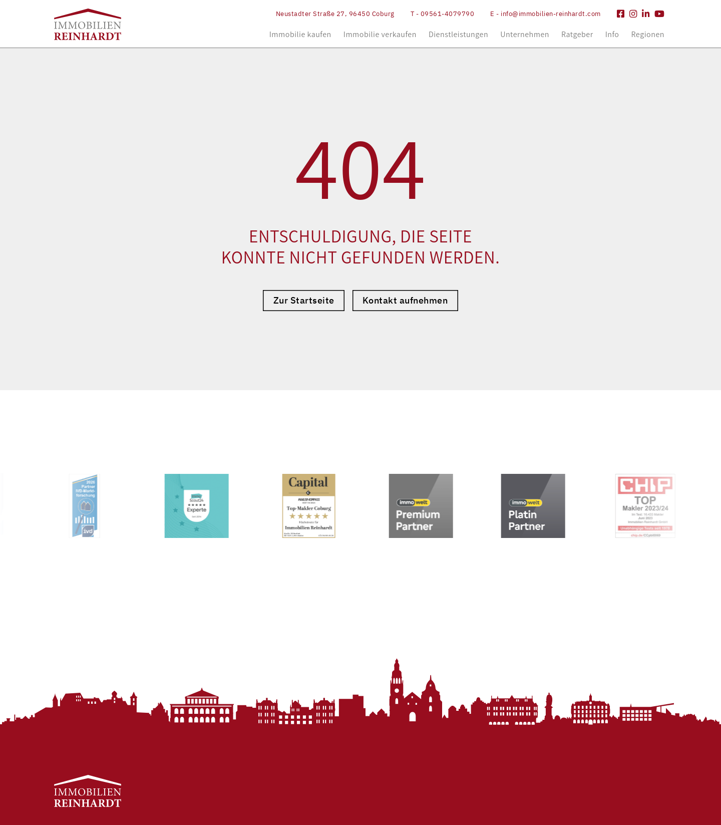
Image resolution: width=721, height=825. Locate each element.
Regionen (647, 34)
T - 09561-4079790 (443, 14)
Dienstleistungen (458, 34)
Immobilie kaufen (300, 34)
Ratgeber (577, 34)
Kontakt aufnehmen (405, 300)
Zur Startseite (303, 300)
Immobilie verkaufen (380, 34)
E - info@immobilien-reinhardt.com (545, 14)
